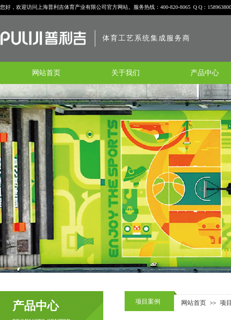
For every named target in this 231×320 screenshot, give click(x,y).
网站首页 (193, 303)
